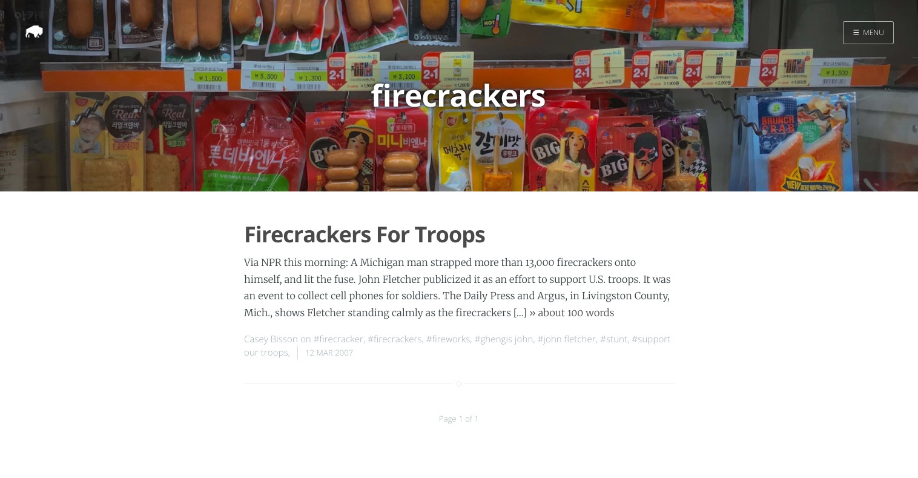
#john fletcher (567, 339)
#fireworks (448, 339)
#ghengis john (504, 339)
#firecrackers (394, 339)
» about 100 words (572, 313)
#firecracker (338, 339)
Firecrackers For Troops (364, 234)
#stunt (613, 339)
